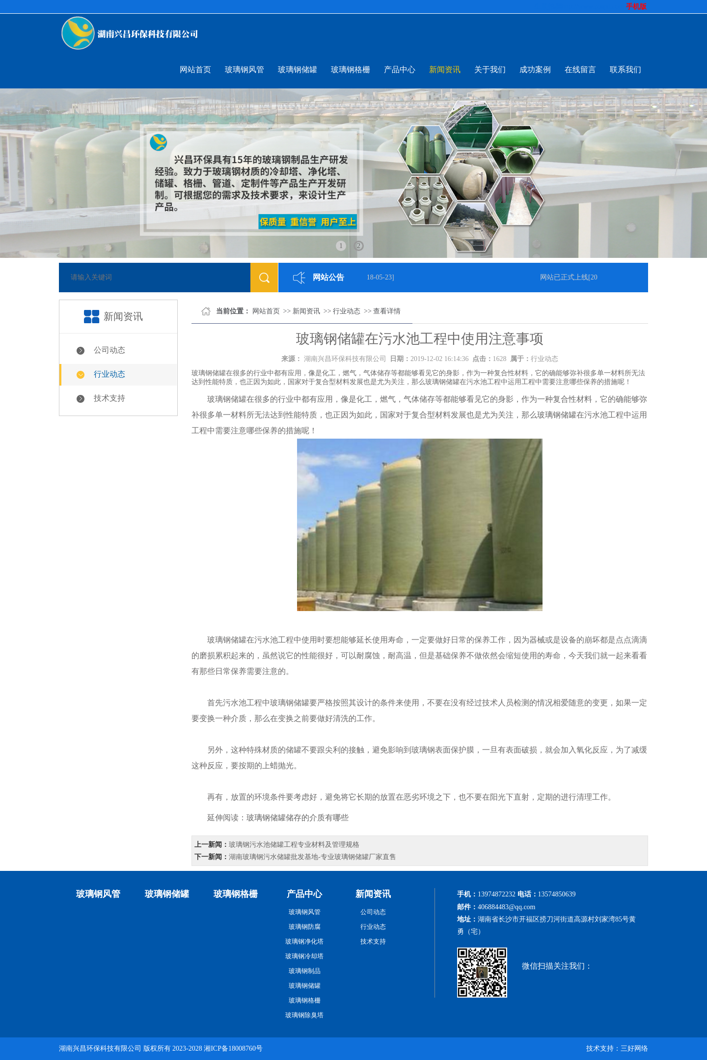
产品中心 (399, 69)
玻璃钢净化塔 (304, 941)
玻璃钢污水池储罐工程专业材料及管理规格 (294, 844)
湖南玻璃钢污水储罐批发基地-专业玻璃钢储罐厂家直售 (312, 857)
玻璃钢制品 (305, 971)
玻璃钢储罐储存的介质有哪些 (297, 817)
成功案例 (535, 69)
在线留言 (580, 69)
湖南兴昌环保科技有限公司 (345, 359)
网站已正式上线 (566, 277)
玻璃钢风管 (244, 69)
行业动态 (109, 374)
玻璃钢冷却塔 (304, 956)
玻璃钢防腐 (305, 926)
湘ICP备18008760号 (233, 1048)
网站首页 (195, 69)
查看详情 (387, 311)
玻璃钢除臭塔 (304, 1015)
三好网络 (634, 1048)
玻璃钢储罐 (297, 69)
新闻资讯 (445, 69)
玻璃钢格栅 (350, 69)
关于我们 (490, 69)
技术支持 (109, 398)
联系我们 (625, 69)
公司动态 (109, 350)
